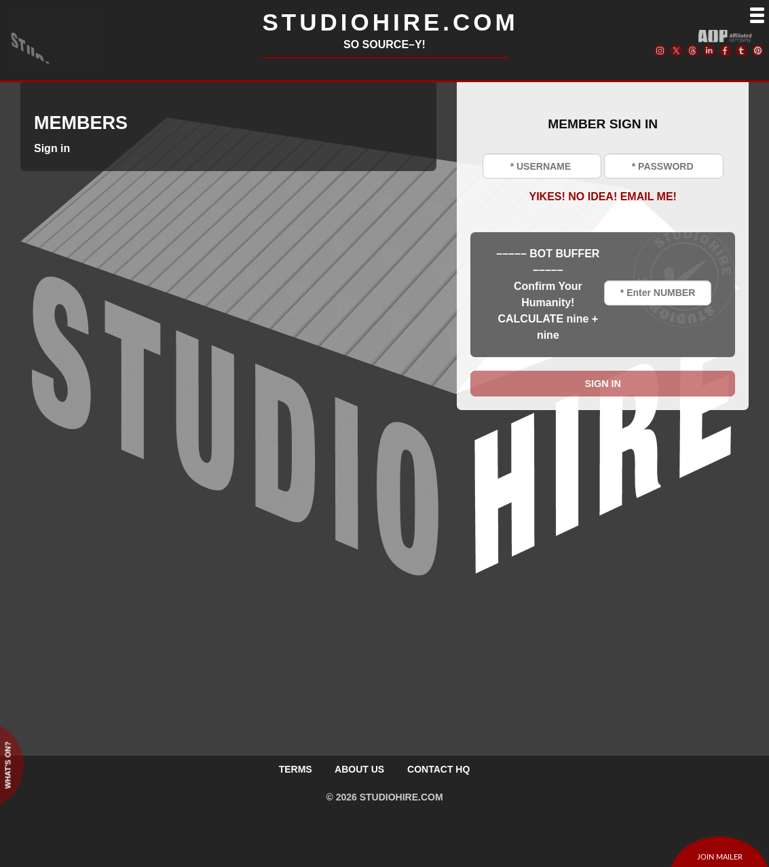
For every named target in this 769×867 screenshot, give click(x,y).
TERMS (295, 769)
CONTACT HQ (438, 769)
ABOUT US (359, 769)
